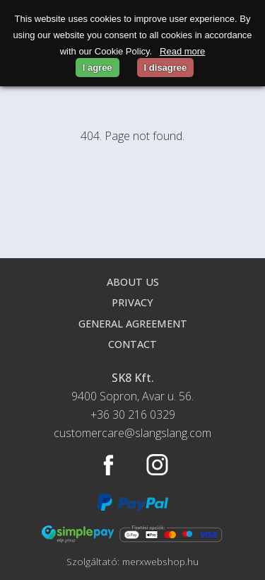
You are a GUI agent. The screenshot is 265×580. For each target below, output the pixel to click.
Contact (132, 344)
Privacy (132, 302)
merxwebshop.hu (160, 561)
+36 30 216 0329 (132, 414)
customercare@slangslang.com (132, 433)
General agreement (132, 323)
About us (133, 282)
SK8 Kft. (133, 377)
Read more (182, 51)
